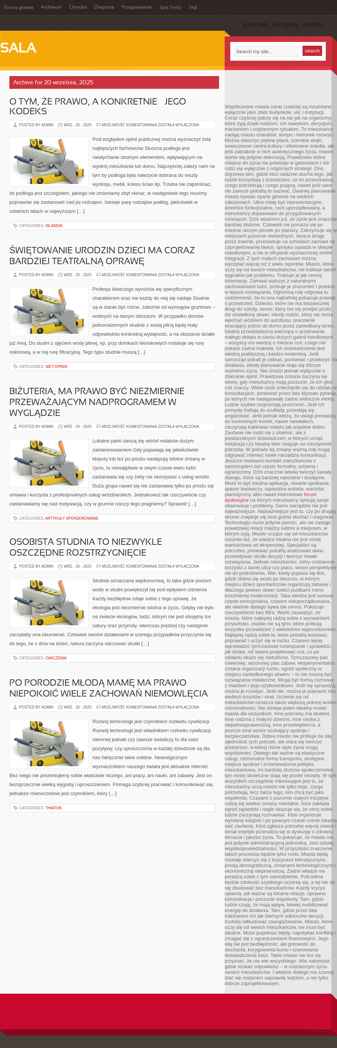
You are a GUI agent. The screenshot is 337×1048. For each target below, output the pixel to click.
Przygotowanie (137, 7)
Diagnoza (104, 7)
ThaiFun (53, 808)
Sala (18, 49)
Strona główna (18, 8)
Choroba (78, 7)
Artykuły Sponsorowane (72, 518)
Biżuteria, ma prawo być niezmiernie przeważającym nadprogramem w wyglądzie (97, 403)
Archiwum (51, 7)
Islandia (54, 226)
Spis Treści (170, 8)
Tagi (193, 7)
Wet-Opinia (56, 367)
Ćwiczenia (55, 658)
